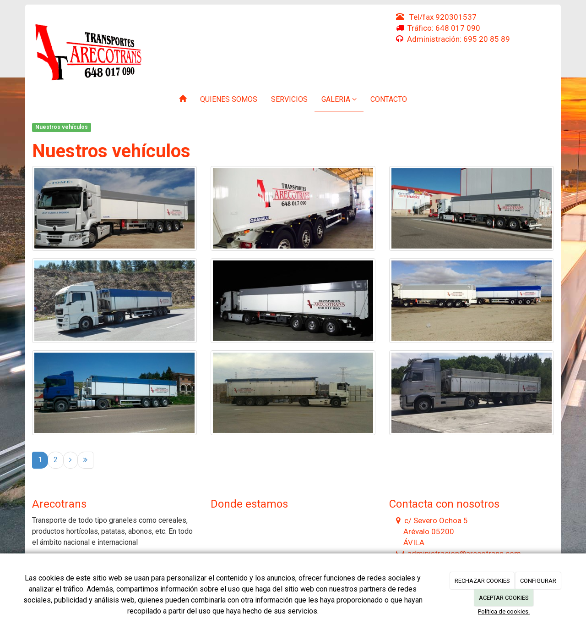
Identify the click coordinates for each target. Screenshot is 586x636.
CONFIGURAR (538, 580)
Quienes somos (228, 99)
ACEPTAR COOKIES (504, 597)
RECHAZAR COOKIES (482, 580)
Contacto (388, 99)
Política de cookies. (504, 611)
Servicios (289, 99)
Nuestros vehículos (61, 127)
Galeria (339, 99)
